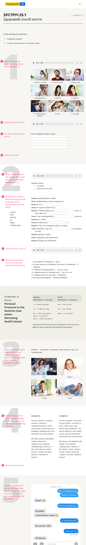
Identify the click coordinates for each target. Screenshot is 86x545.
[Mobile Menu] (80, 4)
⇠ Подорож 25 (77, 15)
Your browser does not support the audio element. (57, 63)
